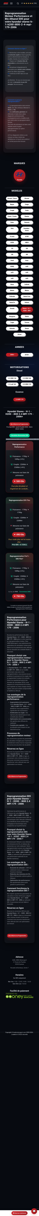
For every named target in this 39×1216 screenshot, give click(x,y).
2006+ (12, 355)
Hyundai (19, 175)
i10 (12, 248)
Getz (12, 228)
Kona (12, 284)
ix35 (26, 272)
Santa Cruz (26, 296)
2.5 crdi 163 (12, 384)
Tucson (27, 322)
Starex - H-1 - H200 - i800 (27, 309)
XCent (19, 334)
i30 (12, 254)
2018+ (27, 355)
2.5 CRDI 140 (27, 378)
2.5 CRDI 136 (12, 378)
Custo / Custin (12, 216)
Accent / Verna (12, 198)
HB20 (27, 242)
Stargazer (12, 316)
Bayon (12, 204)
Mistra (27, 290)
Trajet (12, 322)
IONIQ (12, 266)
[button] (18, 3)
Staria (27, 316)
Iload (12, 260)
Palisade (12, 296)
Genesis (26, 222)
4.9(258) (29, 3)
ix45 (12, 278)
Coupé (12, 210)
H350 (12, 242)
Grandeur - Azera (27, 229)
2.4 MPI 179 (19, 399)
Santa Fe (12, 302)
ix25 (12, 272)
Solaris (27, 302)
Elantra (27, 216)
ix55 (26, 278)
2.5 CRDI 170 (27, 384)
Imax (26, 260)
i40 (27, 254)
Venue (27, 328)
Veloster (12, 328)
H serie (12, 236)
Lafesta (27, 284)
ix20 (26, 266)
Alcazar (27, 198)
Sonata (12, 308)
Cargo (27, 204)
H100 (27, 236)
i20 (27, 248)
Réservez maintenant (19, 1213)
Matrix (12, 290)
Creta (27, 210)
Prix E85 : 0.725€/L (19, 543)
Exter (12, 222)
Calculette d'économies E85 (19, 435)
